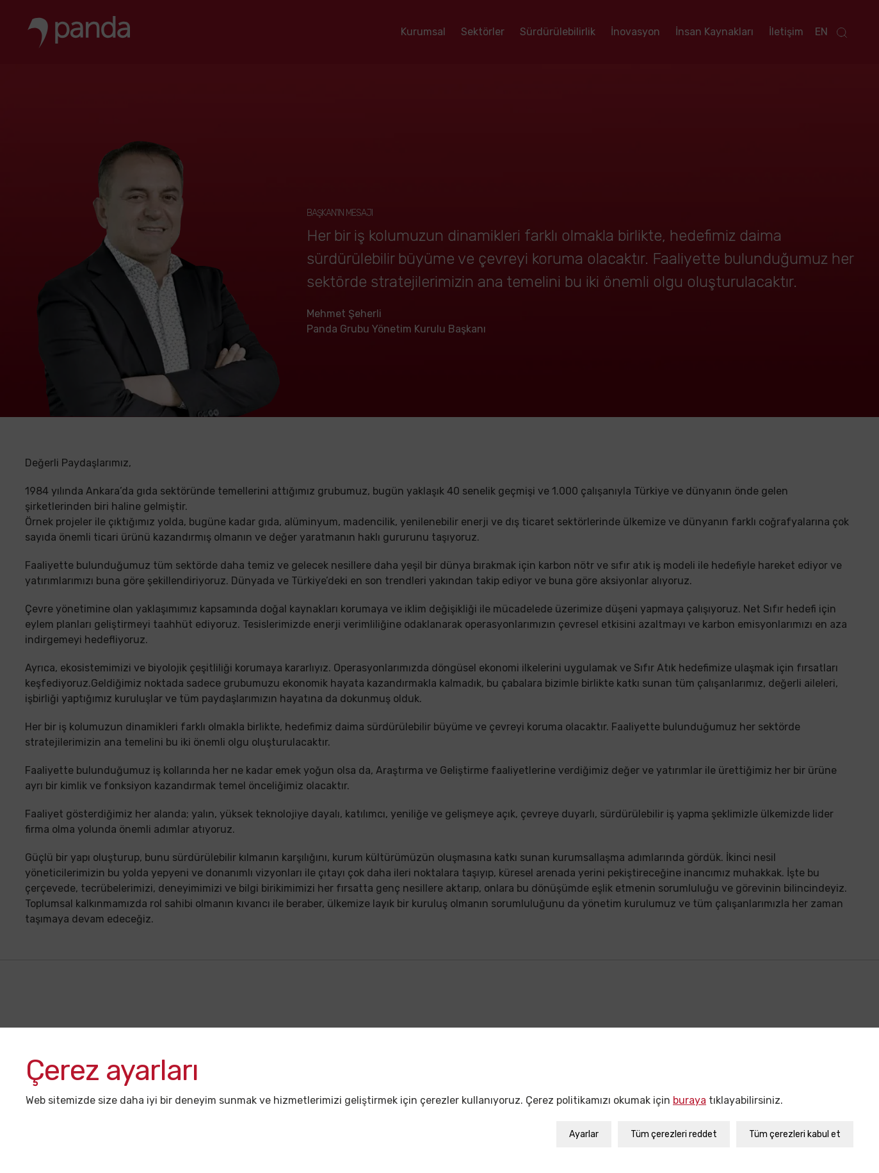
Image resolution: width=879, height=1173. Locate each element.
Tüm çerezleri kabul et (795, 1127)
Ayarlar (584, 1127)
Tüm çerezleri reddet (674, 1127)
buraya (689, 1094)
